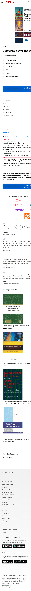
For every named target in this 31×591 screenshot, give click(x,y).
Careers (4, 487)
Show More (6, 132)
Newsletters (5, 516)
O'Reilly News (6, 490)
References (6, 140)
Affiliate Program (7, 497)
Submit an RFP (6, 500)
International (6, 526)
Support (5, 510)
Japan (4, 532)
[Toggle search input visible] (29, 2)
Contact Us (5, 513)
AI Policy (4, 521)
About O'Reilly (7, 481)
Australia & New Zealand (9, 529)
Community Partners (8, 495)
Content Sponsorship (8, 505)
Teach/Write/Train (7, 484)
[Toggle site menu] (2, 2)
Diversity (4, 502)
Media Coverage (7, 492)
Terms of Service (6, 583)
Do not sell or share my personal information (13, 575)
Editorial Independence (8, 585)
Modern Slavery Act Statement (10, 587)
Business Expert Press (12, 76)
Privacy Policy (6, 518)
